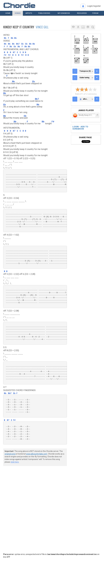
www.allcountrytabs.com (36, 454)
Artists (28, 13)
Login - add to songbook (80, 127)
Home (7, 13)
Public (44, 13)
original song (10, 454)
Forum (95, 13)
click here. (15, 462)
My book (64, 13)
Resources (82, 13)
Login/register (94, 6)
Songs (18, 13)
